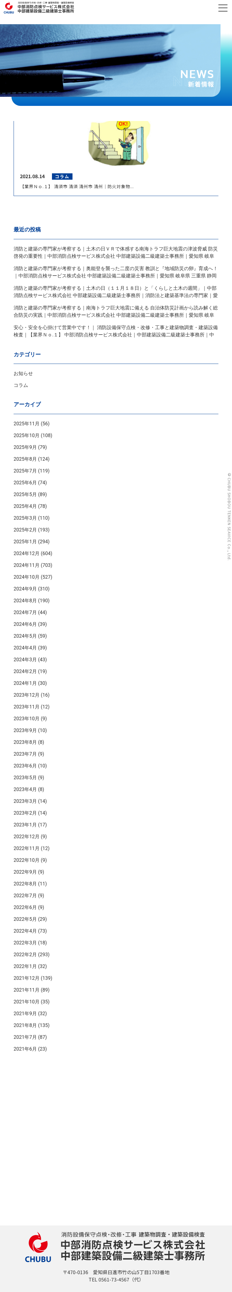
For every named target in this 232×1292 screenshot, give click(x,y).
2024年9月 (25, 589)
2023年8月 (25, 742)
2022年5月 (25, 919)
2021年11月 (27, 990)
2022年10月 (27, 860)
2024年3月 (25, 659)
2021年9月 (25, 1013)
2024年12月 (27, 553)
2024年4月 (25, 648)
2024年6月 (25, 624)
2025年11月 (27, 424)
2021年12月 (27, 978)
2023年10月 (27, 718)
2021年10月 (27, 1002)
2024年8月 (25, 600)
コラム (21, 385)
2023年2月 (25, 813)
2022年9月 (25, 872)
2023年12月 (27, 695)
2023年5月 (25, 777)
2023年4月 (25, 789)
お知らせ (23, 373)
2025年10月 (27, 435)
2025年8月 (25, 459)
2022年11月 (27, 848)
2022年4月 (25, 931)
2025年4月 (25, 506)
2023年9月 (25, 730)
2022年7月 (25, 895)
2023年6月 (25, 766)
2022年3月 (25, 943)
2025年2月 (25, 530)
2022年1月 (25, 966)
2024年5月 (25, 636)
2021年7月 (25, 1037)
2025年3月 (25, 518)
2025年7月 (25, 471)
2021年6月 (25, 1049)
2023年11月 (27, 707)
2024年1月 (25, 683)
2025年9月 (25, 447)
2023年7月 (25, 754)
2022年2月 (25, 954)
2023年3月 (25, 801)
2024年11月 (27, 565)
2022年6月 (25, 907)
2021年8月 (25, 1025)
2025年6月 (25, 483)
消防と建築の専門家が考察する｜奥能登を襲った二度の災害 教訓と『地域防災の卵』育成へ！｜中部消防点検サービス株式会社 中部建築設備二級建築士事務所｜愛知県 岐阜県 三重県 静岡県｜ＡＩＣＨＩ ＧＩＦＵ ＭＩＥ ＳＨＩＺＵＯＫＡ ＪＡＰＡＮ (116, 276)
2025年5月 (25, 494)
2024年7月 (25, 612)
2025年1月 (25, 542)
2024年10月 (27, 577)
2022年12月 (27, 836)
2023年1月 (25, 825)
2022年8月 (25, 884)
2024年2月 (25, 671)
